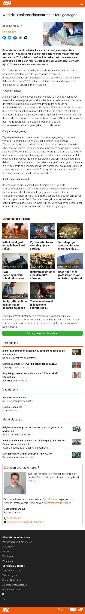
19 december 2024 (41, 296)
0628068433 (13, 518)
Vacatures (9, 389)
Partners (6, 551)
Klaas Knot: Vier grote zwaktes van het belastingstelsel (69, 275)
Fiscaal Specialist (12, 407)
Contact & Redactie (12, 570)
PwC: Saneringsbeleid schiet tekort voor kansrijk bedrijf (13, 275)
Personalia (9, 343)
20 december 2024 (13, 296)
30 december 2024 (13, 266)
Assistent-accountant (14, 397)
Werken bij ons (9, 575)
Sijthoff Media (50, 499)
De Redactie (9, 31)
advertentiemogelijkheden (57, 503)
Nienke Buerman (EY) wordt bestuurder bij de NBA (29, 363)
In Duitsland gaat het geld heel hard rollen (13, 245)
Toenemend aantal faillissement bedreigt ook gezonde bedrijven (41, 305)
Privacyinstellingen (11, 589)
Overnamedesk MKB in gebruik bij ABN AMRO (27, 453)
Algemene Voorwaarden (14, 585)
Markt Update (11, 419)
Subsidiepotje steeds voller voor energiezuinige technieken (68, 245)
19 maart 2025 (11, 237)
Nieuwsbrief (8, 546)
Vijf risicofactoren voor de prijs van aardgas (41, 245)
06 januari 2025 (39, 237)
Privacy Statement (11, 580)
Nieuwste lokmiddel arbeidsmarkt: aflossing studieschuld (42, 275)
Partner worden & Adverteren (17, 542)
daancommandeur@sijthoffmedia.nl (25, 522)
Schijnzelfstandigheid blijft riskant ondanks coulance (14, 304)
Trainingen (7, 556)
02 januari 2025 (66, 237)
